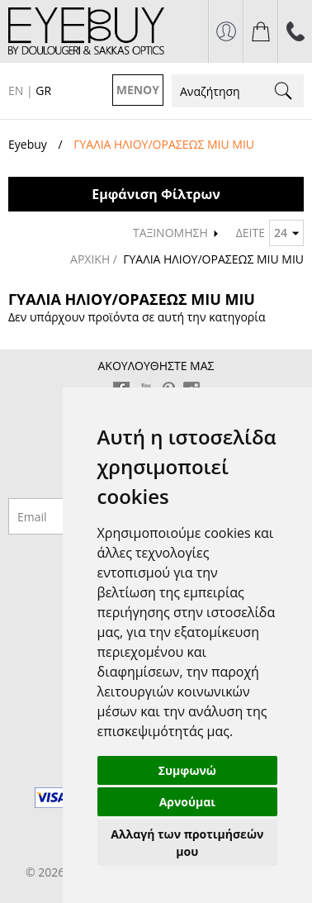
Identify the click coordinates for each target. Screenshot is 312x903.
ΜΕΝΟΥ (137, 89)
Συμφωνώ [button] (187, 770)
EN (15, 90)
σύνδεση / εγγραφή (226, 31)
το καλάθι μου (260, 31)
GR (43, 90)
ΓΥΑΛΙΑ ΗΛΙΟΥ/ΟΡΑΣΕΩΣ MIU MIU (213, 259)
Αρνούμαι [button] (187, 802)
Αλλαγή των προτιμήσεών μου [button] (187, 842)
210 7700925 (295, 31)
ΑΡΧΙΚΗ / (95, 259)
